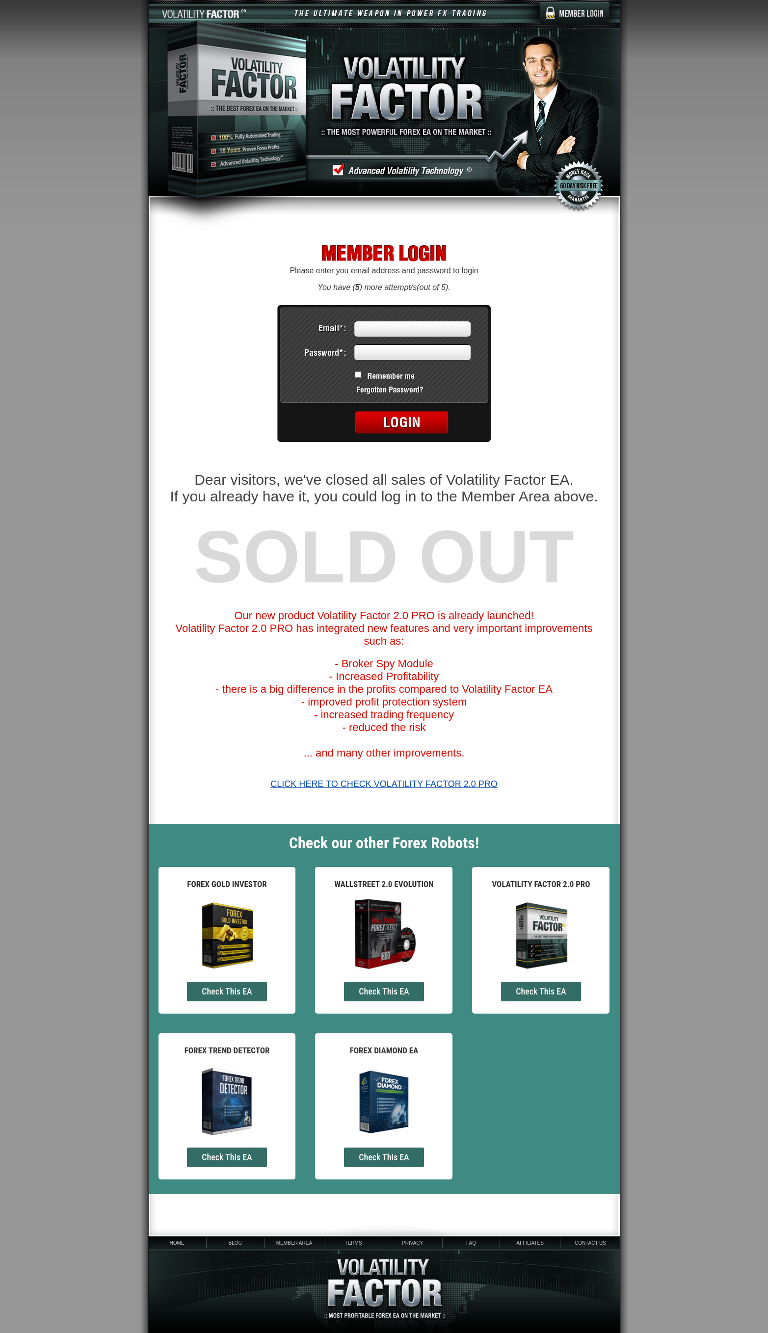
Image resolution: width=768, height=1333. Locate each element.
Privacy (412, 1243)
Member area (294, 1243)
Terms (353, 1243)
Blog (235, 1243)
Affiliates (530, 1243)
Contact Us (590, 1243)
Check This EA (227, 991)
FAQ (471, 1243)
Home (177, 1243)
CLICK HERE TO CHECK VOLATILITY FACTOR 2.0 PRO (383, 784)
